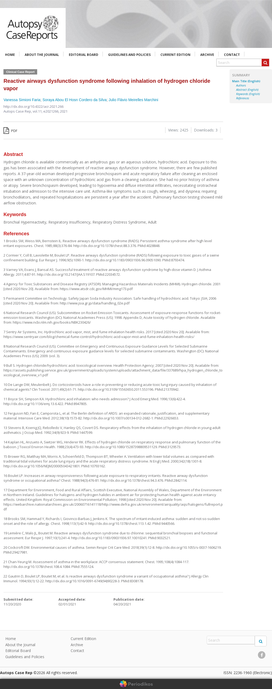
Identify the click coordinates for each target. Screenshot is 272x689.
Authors (241, 85)
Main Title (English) (246, 81)
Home (10, 54)
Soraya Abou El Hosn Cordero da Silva (74, 100)
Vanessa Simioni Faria (21, 100)
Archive (207, 54)
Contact (232, 54)
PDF (10, 130)
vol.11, (38, 111)
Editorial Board (83, 54)
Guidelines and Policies (129, 54)
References (242, 98)
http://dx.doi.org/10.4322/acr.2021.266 (33, 106)
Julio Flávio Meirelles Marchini (133, 100)
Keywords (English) (248, 94)
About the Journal (42, 54)
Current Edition (175, 54)
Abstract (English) (247, 90)
